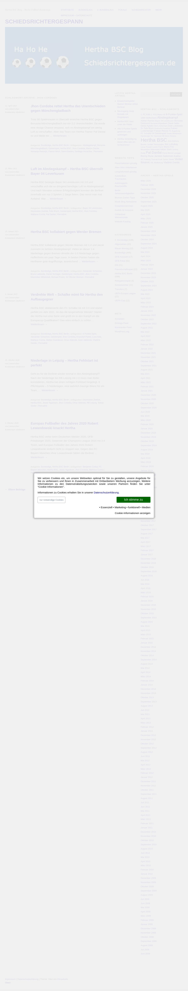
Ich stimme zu (133, 499)
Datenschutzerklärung (106, 492)
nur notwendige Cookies (51, 500)
